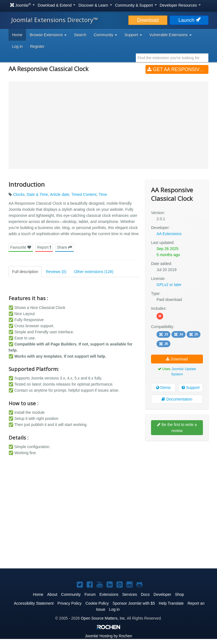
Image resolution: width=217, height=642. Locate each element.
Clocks (19, 194)
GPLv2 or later (169, 284)
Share (64, 247)
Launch (188, 20)
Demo (163, 387)
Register (37, 46)
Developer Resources (180, 5)
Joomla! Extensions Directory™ (54, 19)
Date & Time (37, 194)
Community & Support (136, 5)
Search (80, 35)
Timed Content (83, 194)
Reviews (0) (56, 271)
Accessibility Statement (34, 603)
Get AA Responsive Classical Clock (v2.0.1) (177, 69)
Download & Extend (57, 5)
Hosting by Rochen (108, 635)
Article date (59, 194)
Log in (17, 46)
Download (148, 20)
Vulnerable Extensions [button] (170, 35)
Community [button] (105, 35)
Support (191, 387)
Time (103, 194)
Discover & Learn (95, 5)
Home (17, 35)
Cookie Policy (97, 603)
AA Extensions (169, 234)
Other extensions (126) (93, 271)
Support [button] (133, 35)
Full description (25, 271)
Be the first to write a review (177, 427)
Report (44, 247)
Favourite (20, 247)
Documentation (177, 399)
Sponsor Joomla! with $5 (134, 603)
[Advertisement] (176, 480)
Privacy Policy (69, 603)
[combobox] (172, 57)
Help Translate (171, 603)
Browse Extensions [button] (48, 35)
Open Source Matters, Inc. (103, 618)
